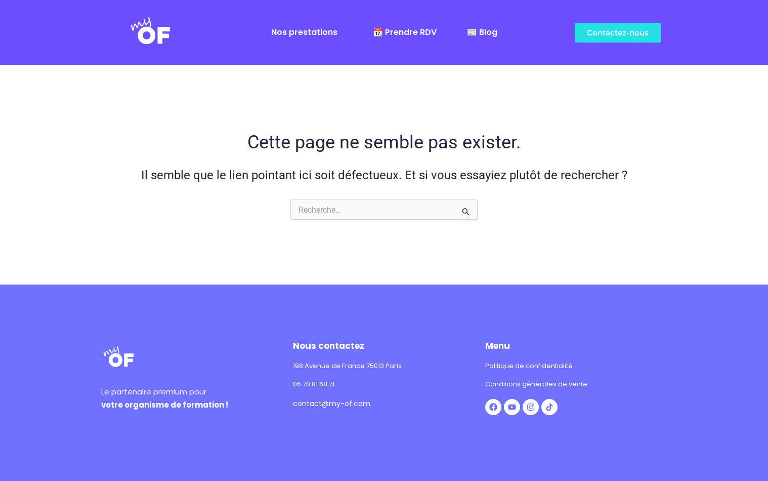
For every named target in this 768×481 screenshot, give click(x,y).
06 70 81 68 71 (313, 384)
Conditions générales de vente (536, 384)
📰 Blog (482, 32)
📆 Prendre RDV (405, 32)
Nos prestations (304, 32)
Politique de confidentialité (529, 366)
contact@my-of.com (331, 403)
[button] (307, 32)
